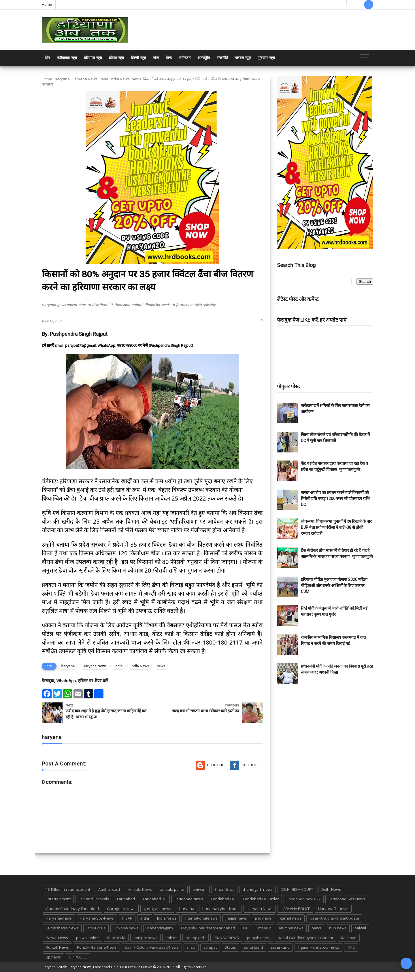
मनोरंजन (184, 58)
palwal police (87, 937)
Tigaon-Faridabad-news (318, 947)
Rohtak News (57, 947)
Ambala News (140, 889)
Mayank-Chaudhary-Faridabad (208, 928)
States (230, 947)
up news (53, 957)
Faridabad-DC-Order (261, 898)
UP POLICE (78, 957)
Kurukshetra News (62, 928)
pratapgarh (195, 937)
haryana (62, 79)
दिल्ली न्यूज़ (138, 58)
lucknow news (126, 928)
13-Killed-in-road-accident (68, 889)
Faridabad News (189, 898)
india (104, 79)
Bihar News (224, 889)
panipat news (145, 937)
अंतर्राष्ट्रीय (203, 58)
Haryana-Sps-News (97, 918)
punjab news (258, 937)
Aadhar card (109, 889)
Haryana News (85, 79)
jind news (263, 918)
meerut (264, 928)
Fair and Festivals (94, 898)
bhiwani (199, 889)
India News (120, 79)
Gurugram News (121, 908)
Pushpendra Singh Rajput (78, 334)
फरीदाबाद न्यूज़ (67, 58)
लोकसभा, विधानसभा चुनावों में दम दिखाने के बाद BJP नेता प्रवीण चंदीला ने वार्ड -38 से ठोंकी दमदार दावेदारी (336, 527)
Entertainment (58, 898)
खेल (156, 58)
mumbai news (291, 928)
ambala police (172, 889)
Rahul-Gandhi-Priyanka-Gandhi (305, 937)
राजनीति (222, 58)
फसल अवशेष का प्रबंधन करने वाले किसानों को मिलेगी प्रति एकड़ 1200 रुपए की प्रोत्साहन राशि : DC (336, 498)
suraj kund (253, 947)
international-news (201, 918)
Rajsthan (348, 937)
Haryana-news (59, 918)
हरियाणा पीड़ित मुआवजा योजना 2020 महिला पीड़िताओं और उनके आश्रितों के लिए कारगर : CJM (334, 585)
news (136, 79)
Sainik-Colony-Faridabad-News (152, 947)
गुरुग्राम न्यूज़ (266, 58)
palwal (360, 928)
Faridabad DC (155, 898)
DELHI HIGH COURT (297, 889)
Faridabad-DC (223, 898)
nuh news (337, 928)
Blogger (215, 765)
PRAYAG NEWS (226, 937)
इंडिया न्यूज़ (116, 58)
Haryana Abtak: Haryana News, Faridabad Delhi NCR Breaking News (97, 967)
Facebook (251, 765)
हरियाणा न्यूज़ (93, 58)
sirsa (191, 947)
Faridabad (126, 898)
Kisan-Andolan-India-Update (334, 918)
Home (47, 4)
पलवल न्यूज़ (243, 58)
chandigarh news (257, 889)
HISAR (127, 918)
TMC (351, 947)
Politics (171, 937)
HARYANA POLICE (295, 908)
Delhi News (331, 889)
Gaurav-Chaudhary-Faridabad (72, 908)
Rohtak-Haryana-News (97, 947)
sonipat (210, 947)
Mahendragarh (159, 928)
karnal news (290, 918)
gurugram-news (157, 908)
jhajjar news (236, 918)
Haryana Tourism (333, 908)
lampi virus (95, 928)
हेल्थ (169, 58)
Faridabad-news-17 (303, 898)
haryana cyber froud (220, 908)
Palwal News (57, 937)
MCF (246, 928)
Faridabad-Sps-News (347, 898)
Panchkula (116, 937)
